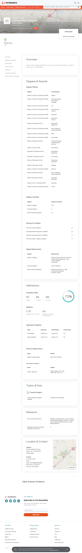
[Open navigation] (78, 3)
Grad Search (33, 531)
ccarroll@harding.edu (36, 463)
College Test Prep (9, 528)
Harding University (20, 7)
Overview (7, 57)
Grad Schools (9, 7)
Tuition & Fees (9, 67)
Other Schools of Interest (12, 76)
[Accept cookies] (66, 549)
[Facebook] (10, 500)
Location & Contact (10, 73)
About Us (57, 528)
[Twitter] (6, 500)
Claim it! (35, 28)
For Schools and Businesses (12, 542)
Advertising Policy (59, 542)
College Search (33, 528)
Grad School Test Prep (10, 531)
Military (7, 537)
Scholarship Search (34, 534)
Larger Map (4, 31)
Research (7, 70)
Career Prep (8, 534)
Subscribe (36, 515)
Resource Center (34, 537)
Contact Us (57, 531)
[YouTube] (14, 500)
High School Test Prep (10, 539)
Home (2, 7)
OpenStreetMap (71, 10)
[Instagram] (18, 500)
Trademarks (58, 539)
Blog (56, 537)
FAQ (56, 534)
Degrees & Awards (10, 60)
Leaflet (62, 10)
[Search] (75, 3)
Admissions (8, 63)
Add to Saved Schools (68, 36)
